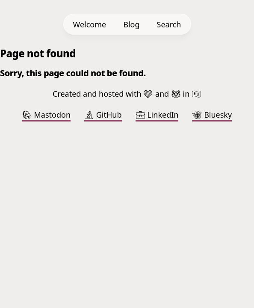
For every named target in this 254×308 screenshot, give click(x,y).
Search (169, 24)
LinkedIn (157, 115)
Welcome (89, 24)
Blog (131, 24)
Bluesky (212, 115)
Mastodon (46, 115)
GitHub (102, 115)
